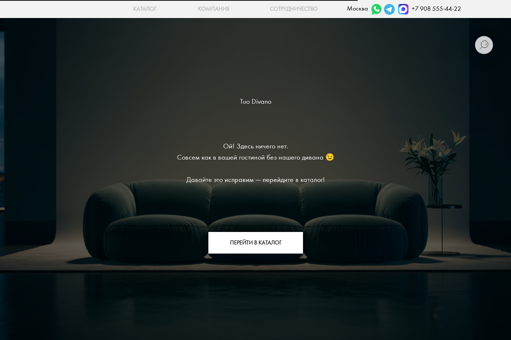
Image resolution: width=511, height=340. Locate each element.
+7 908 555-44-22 (436, 9)
